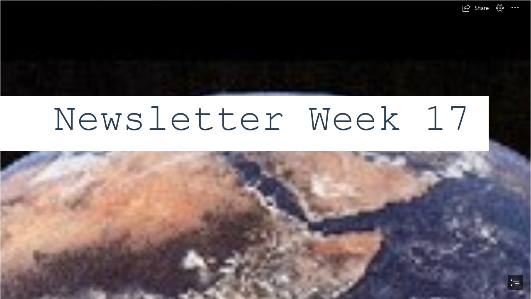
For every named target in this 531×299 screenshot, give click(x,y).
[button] (475, 7)
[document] (265, 149)
